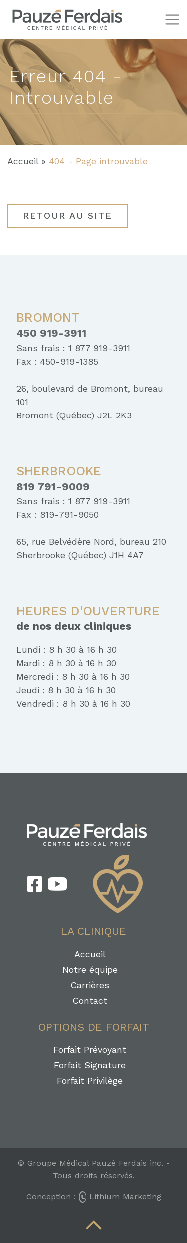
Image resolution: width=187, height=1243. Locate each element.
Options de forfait (93, 1027)
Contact (89, 1000)
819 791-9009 (53, 487)
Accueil (22, 161)
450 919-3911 (51, 333)
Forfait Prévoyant (89, 1049)
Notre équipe (90, 969)
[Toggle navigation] (172, 19)
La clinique (93, 931)
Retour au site (67, 215)
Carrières (89, 985)
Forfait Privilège (90, 1080)
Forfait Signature (90, 1065)
